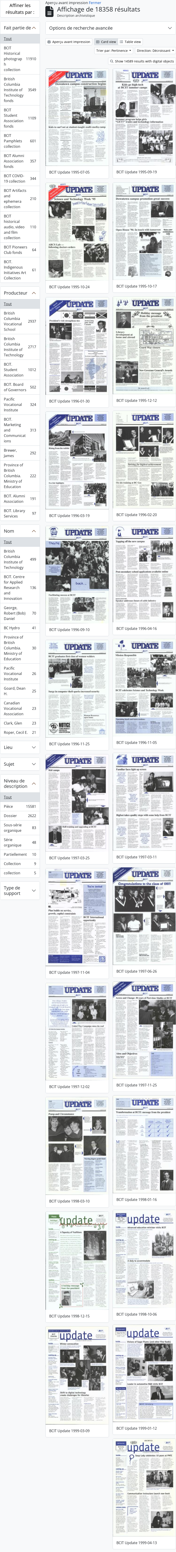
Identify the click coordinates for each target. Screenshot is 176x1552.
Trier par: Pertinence (112, 50)
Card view (106, 42)
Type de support (12, 890)
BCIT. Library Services (20, 513)
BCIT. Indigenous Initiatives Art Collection (20, 270)
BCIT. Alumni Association (20, 498)
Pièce (20, 807)
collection (20, 873)
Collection (20, 864)
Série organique (20, 842)
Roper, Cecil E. (20, 733)
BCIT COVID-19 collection (20, 178)
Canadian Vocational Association (20, 708)
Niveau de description (15, 783)
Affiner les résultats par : (20, 8)
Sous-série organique (20, 827)
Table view (130, 42)
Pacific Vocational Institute (20, 404)
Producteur (15, 293)
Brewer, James (20, 453)
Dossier (20, 816)
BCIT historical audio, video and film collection (20, 227)
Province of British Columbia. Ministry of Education (20, 476)
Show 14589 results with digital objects (142, 61)
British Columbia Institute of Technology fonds (20, 89)
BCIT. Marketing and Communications (20, 430)
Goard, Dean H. (20, 691)
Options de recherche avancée (81, 28)
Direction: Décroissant (154, 50)
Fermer (95, 2)
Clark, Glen (20, 724)
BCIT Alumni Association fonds (20, 161)
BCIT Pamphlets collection (20, 141)
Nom (9, 531)
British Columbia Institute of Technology (20, 347)
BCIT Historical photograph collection (20, 58)
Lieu (8, 747)
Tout (8, 38)
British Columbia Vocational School (20, 321)
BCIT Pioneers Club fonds (20, 250)
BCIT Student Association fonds (20, 118)
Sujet (9, 764)
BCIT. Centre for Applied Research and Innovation (20, 587)
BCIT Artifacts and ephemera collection (20, 198)
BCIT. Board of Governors (20, 387)
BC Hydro (20, 629)
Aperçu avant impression (68, 42)
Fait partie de (17, 28)
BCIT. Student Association (20, 370)
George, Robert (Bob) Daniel (20, 613)
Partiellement (20, 855)
